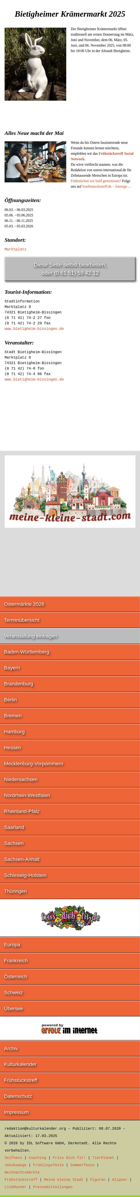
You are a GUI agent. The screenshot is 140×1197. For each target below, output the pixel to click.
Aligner (119, 1180)
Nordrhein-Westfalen (27, 795)
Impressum (16, 1112)
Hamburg (14, 732)
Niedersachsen (21, 779)
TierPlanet (103, 1158)
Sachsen (14, 843)
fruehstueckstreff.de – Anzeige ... (106, 186)
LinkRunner (15, 1187)
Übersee (13, 1008)
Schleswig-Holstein (25, 875)
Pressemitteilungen (53, 1187)
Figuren (97, 1180)
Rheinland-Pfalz (22, 811)
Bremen (13, 716)
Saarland (14, 827)
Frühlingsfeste (48, 1165)
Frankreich (16, 960)
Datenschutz (18, 1096)
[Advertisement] (70, 139)
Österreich (15, 976)
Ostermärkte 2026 (24, 604)
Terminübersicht (22, 620)
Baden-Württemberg (26, 652)
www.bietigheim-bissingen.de (34, 329)
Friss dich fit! (69, 1158)
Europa (12, 945)
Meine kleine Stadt (64, 1180)
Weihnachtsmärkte (22, 1173)
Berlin (10, 700)
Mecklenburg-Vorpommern (33, 763)
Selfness (13, 1158)
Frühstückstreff (20, 1080)
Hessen (12, 748)
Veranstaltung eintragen (30, 636)
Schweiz (13, 992)
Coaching (37, 1158)
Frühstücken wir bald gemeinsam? (96, 181)
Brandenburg (18, 684)
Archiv (11, 1048)
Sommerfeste (82, 1165)
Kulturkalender (20, 1064)
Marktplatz (15, 249)
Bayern (12, 668)
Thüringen (15, 891)
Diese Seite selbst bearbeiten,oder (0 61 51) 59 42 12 (70, 269)
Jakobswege (15, 1165)
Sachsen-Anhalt (22, 859)
